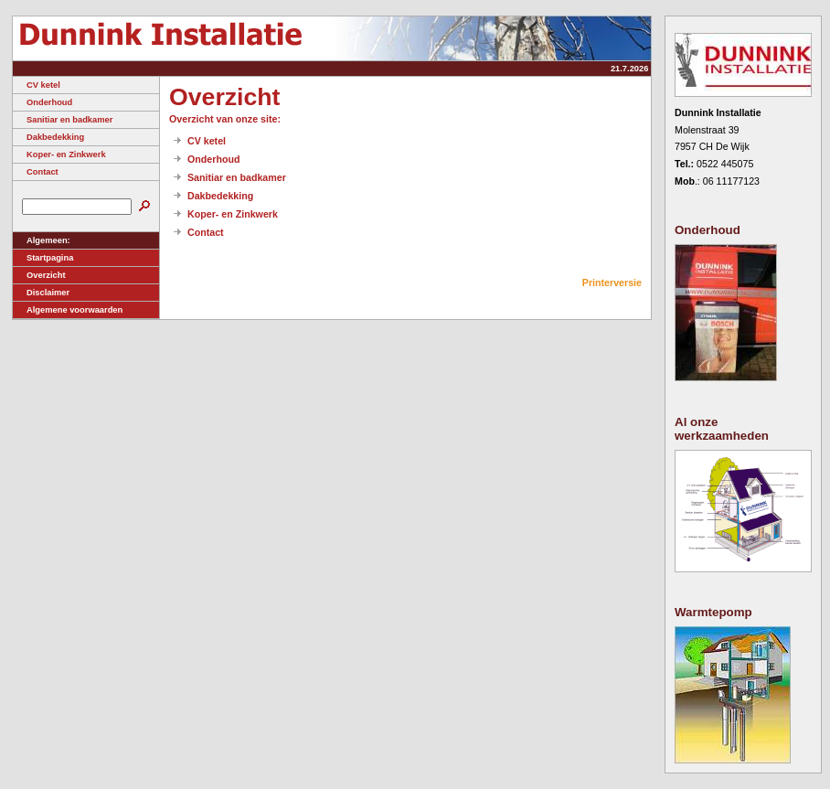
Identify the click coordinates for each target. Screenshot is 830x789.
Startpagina (43, 257)
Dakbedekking (48, 137)
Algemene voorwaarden (67, 310)
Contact (36, 171)
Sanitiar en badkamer (62, 119)
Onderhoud (42, 102)
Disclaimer (41, 292)
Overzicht (39, 275)
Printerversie (612, 282)
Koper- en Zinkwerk (59, 154)
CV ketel (36, 85)
